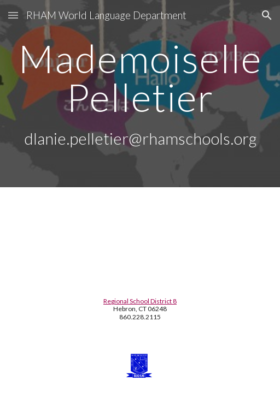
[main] (140, 93)
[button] (13, 15)
